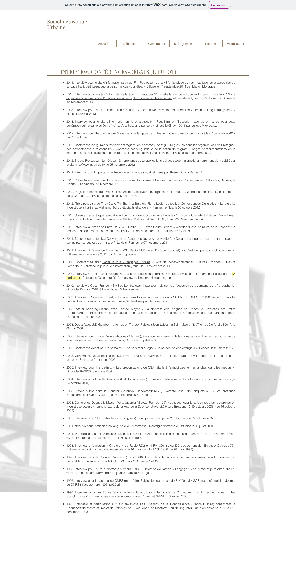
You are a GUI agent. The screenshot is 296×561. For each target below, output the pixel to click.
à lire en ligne (108, 289)
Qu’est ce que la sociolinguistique (207, 250)
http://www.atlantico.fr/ (90, 164)
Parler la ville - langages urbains (126, 262)
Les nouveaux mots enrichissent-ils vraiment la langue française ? (186, 110)
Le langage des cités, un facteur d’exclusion (163, 133)
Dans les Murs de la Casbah (182, 215)
